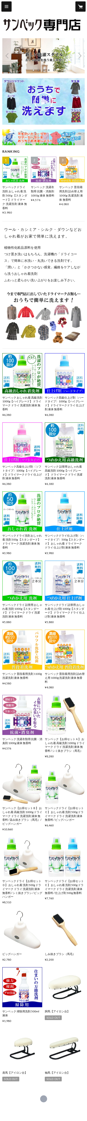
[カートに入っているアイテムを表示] (80, 6)
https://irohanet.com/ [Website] (43, 1098)
